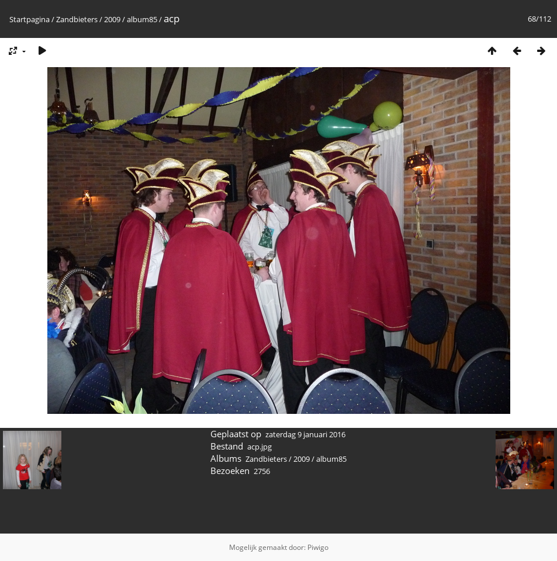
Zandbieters (77, 19)
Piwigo (317, 547)
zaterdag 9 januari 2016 (305, 434)
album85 (142, 19)
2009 (112, 19)
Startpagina (29, 19)
